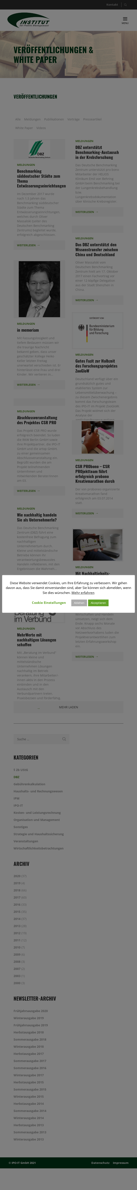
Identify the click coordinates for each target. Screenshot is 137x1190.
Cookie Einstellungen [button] (49, 602)
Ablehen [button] (79, 603)
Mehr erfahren (83, 592)
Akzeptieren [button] (98, 603)
